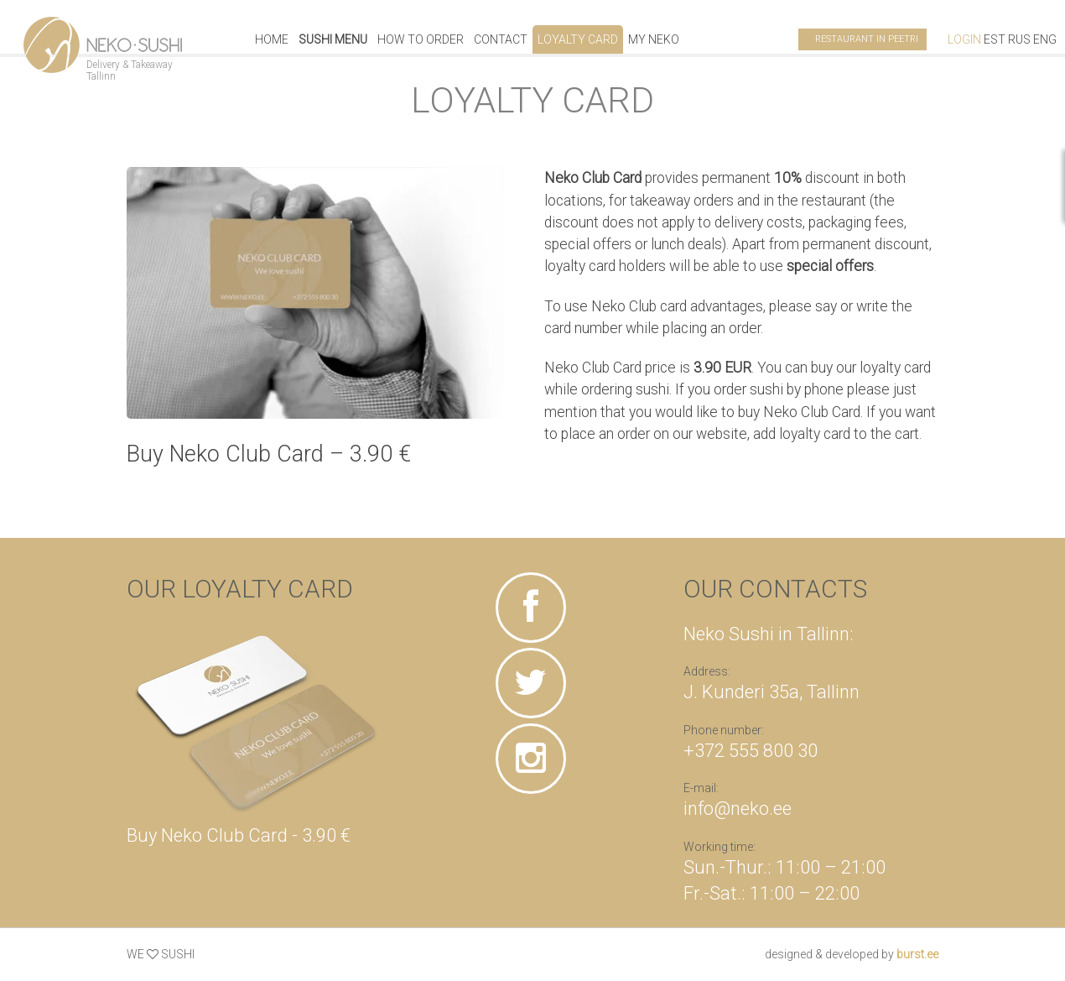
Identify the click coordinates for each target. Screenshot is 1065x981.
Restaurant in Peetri (866, 39)
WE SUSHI (161, 954)
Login (964, 39)
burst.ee (917, 954)
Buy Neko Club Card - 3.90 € (239, 835)
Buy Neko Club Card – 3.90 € (269, 454)
